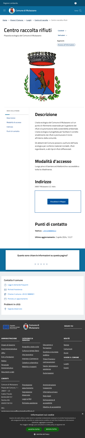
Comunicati (68, 349)
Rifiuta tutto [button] (51, 429)
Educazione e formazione (48, 346)
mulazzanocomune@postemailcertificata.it (17, 411)
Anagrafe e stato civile (30, 346)
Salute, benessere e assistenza (50, 367)
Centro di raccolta (41, 20)
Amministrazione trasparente (49, 386)
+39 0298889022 (49, 230)
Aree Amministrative (9, 349)
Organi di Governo (8, 345)
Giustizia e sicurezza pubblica (50, 353)
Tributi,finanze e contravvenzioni (49, 360)
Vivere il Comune (17, 20)
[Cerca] (80, 10)
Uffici (3, 352)
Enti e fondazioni (7, 356)
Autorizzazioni (48, 373)
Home (5, 20)
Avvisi (66, 352)
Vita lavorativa (27, 354)
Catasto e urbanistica (30, 362)
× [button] (82, 414)
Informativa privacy (50, 392)
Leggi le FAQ (26, 399)
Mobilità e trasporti (29, 366)
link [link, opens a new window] (64, 425)
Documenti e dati (7, 372)
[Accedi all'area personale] (75, 3)
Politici (3, 360)
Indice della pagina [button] (13, 111)
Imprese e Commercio (30, 358)
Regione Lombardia (10, 3)
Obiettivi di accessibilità (52, 407)
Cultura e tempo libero (30, 350)
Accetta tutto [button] (34, 429)
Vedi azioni (63, 35)
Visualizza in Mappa (58, 201)
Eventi (66, 367)
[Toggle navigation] (4, 10)
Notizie (66, 345)
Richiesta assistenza (29, 403)
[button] (42, 434)
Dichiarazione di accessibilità (49, 401)
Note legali (47, 396)
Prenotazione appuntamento (27, 386)
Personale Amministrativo (7, 366)
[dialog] (42, 425)
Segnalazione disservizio (27, 393)
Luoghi (28, 20)
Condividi (62, 30)
